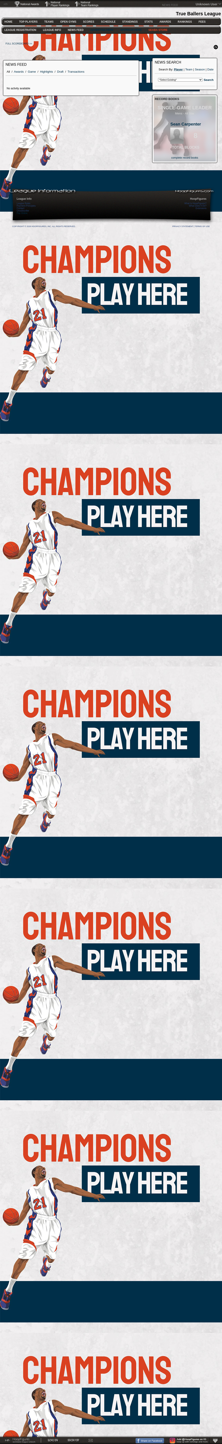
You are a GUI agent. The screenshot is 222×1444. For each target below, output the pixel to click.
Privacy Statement (182, 226)
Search (208, 80)
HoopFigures (198, 198)
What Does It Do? (197, 206)
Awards (19, 71)
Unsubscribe (23, 210)
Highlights (46, 71)
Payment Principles (26, 206)
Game (32, 71)
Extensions (201, 208)
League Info (24, 198)
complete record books (184, 157)
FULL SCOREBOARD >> (19, 43)
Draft (60, 71)
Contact (20, 208)
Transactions (75, 71)
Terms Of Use (202, 226)
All (8, 71)
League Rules (23, 203)
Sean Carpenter (185, 124)
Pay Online (22, 213)
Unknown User (207, 4)
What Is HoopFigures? (195, 203)
